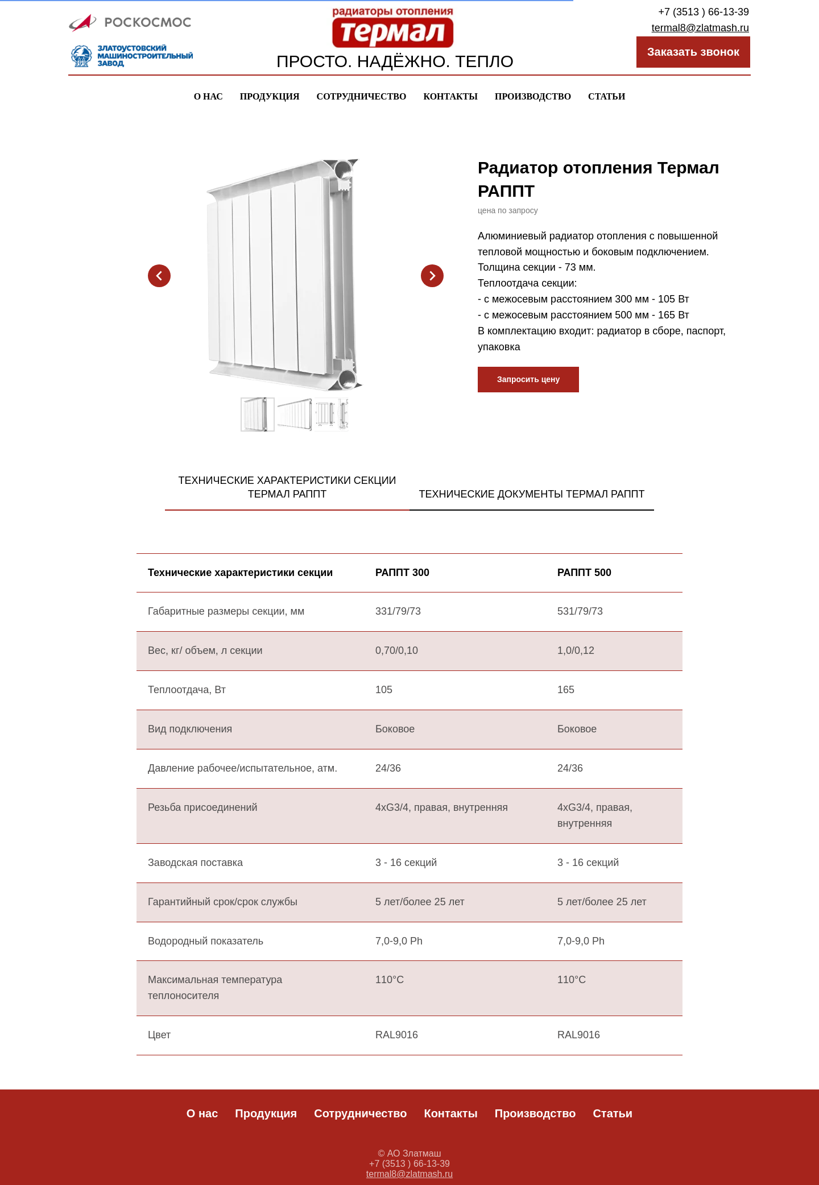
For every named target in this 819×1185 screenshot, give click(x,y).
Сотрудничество (362, 96)
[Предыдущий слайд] (159, 275)
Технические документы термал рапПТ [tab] (531, 494)
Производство (533, 96)
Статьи (606, 96)
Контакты (450, 96)
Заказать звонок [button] (693, 51)
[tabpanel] (409, 817)
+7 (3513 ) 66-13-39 (409, 1164)
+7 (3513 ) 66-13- (698, 12)
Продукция (270, 96)
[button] (528, 379)
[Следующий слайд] (432, 275)
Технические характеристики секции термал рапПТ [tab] (287, 487)
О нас (208, 96)
